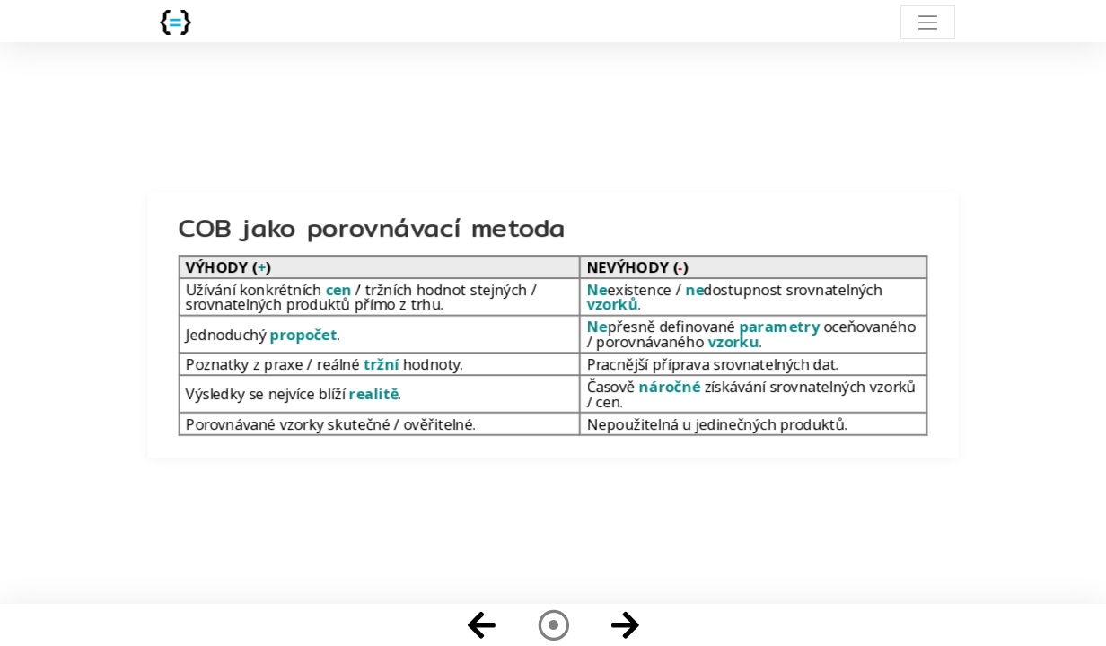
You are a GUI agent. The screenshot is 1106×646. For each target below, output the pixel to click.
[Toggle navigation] (927, 22)
